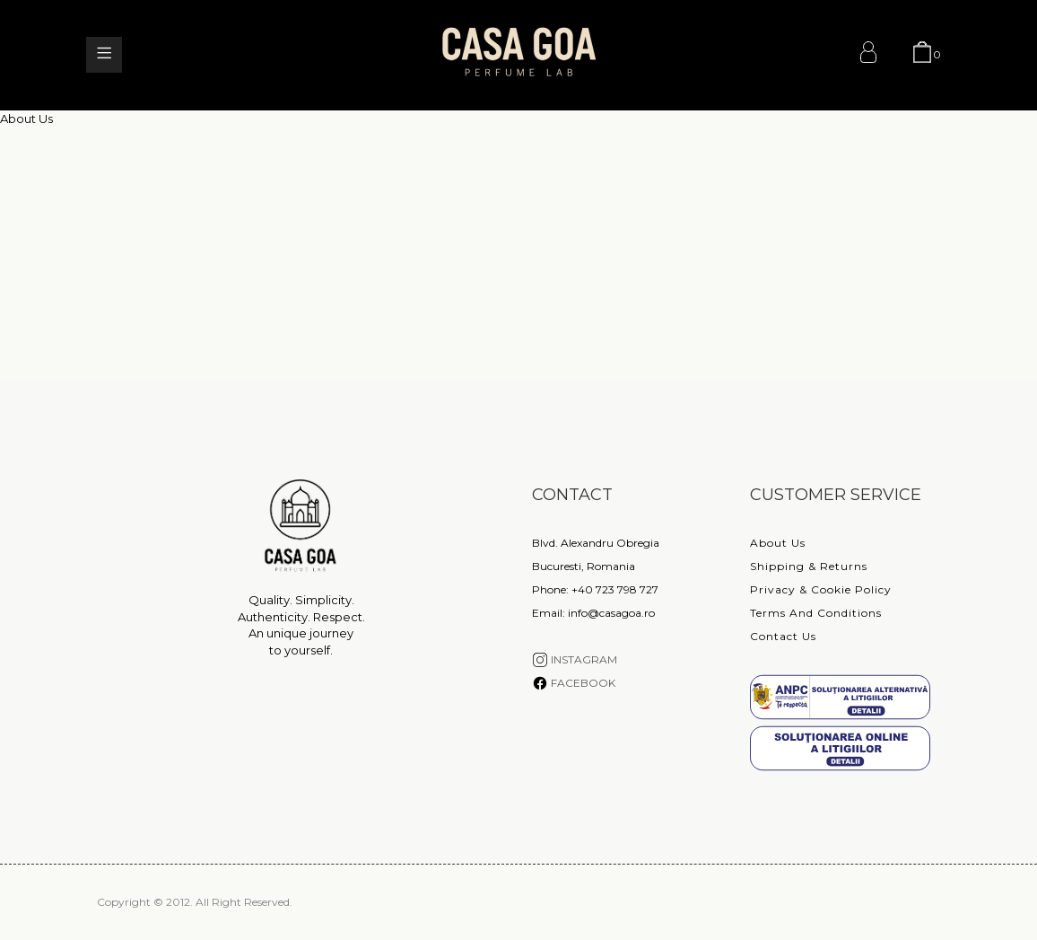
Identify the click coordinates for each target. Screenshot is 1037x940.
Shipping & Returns (808, 566)
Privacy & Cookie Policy (821, 589)
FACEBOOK (573, 683)
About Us (778, 542)
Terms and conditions (816, 612)
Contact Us (783, 636)
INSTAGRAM (574, 659)
